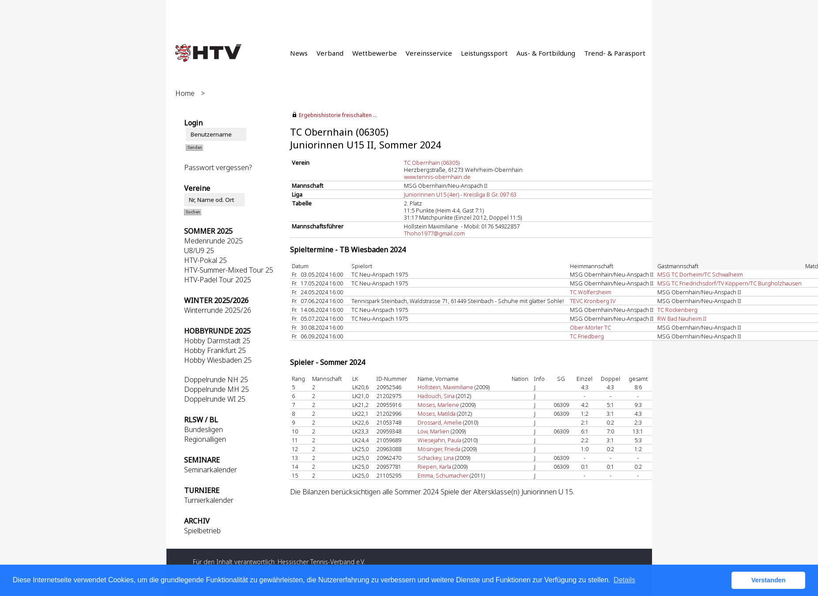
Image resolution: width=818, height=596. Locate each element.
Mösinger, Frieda (439, 449)
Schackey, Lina (436, 458)
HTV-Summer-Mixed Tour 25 (228, 270)
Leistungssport (484, 53)
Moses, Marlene (438, 405)
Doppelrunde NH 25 (216, 379)
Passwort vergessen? (218, 167)
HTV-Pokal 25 (205, 260)
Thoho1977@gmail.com (434, 233)
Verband (330, 53)
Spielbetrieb (202, 530)
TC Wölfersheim (590, 292)
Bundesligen (203, 429)
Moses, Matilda (437, 414)
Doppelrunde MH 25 (216, 389)
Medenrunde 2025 (213, 241)
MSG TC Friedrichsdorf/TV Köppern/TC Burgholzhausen (729, 283)
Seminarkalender (210, 470)
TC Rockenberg (677, 310)
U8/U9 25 (199, 250)
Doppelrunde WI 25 (214, 399)
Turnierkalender (209, 500)
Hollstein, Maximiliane (445, 387)
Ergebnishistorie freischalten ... (338, 115)
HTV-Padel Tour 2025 (217, 280)
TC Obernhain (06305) (432, 163)
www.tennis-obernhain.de (437, 177)
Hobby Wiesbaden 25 (218, 360)
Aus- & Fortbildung (545, 53)
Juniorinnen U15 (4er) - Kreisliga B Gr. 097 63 (460, 194)
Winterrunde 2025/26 (217, 310)
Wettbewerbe (374, 53)
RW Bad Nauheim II (682, 319)
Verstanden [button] (768, 580)
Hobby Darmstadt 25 (217, 340)
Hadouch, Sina (436, 396)
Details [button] (624, 580)
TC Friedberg (587, 336)
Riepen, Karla (434, 467)
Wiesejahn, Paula (439, 440)
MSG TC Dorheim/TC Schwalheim (700, 274)
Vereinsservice (429, 53)
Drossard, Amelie (440, 422)
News (299, 53)
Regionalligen (205, 439)
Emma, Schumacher (443, 475)
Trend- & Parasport (614, 53)
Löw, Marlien (433, 431)
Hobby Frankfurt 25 (215, 350)
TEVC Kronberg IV (592, 301)
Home (185, 93)
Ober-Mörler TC (590, 327)
